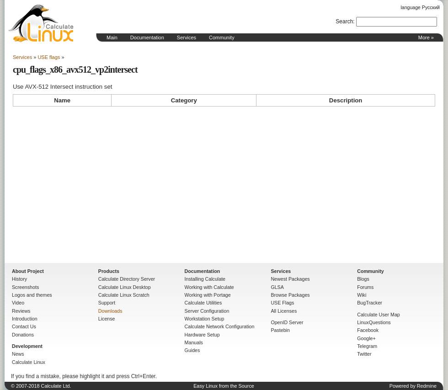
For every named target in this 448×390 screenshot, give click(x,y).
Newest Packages (290, 279)
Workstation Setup (204, 318)
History (19, 279)
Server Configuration (207, 311)
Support (106, 302)
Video (18, 302)
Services (186, 37)
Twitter (364, 354)
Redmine (427, 386)
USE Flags (282, 302)
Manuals (194, 342)
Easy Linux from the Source (223, 386)
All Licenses (284, 311)
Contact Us (24, 326)
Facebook (368, 330)
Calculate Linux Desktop (124, 287)
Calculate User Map (378, 314)
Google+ (366, 338)
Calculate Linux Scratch (123, 295)
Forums (365, 287)
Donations (23, 334)
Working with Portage (208, 295)
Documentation (147, 37)
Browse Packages (290, 295)
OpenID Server (287, 322)
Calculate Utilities (203, 302)
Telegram (367, 346)
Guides (192, 350)
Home (41, 23)
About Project (28, 271)
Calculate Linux (28, 362)
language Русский (420, 7)
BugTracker (369, 302)
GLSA (277, 287)
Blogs (363, 279)
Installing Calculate (205, 279)
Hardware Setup (202, 334)
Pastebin (280, 330)
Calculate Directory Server (126, 279)
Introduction (24, 318)
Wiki (361, 295)
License (106, 318)
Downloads (110, 311)
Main (112, 37)
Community (222, 37)
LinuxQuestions (373, 322)
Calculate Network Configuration (220, 326)
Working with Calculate (209, 287)
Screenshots (25, 287)
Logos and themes (32, 295)
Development (27, 346)
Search (344, 21)
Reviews (21, 311)
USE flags (48, 57)
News (18, 354)
